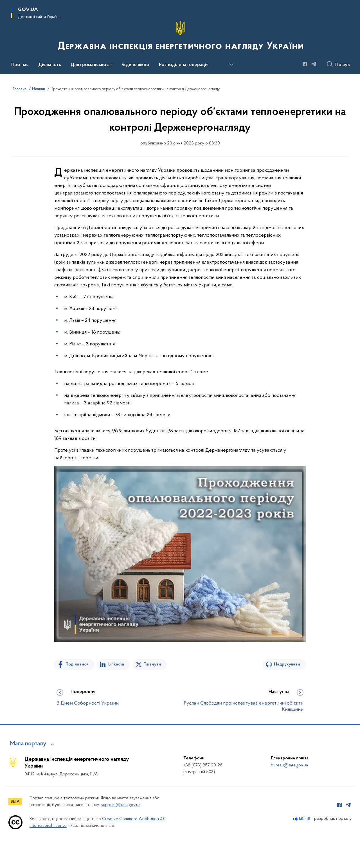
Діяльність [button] (49, 64)
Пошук (342, 64)
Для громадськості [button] (91, 64)
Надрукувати (287, 664)
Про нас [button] (20, 64)
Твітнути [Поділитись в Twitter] (152, 664)
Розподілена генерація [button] (183, 64)
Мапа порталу (28, 744)
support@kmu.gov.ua (120, 805)
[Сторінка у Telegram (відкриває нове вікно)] (313, 64)
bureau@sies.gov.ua (289, 765)
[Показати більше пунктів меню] (231, 64)
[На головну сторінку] (180, 36)
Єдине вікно (135, 64)
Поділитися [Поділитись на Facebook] (77, 664)
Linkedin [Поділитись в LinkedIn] (116, 664)
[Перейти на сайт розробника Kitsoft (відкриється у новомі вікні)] (302, 819)
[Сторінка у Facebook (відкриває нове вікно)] (305, 64)
